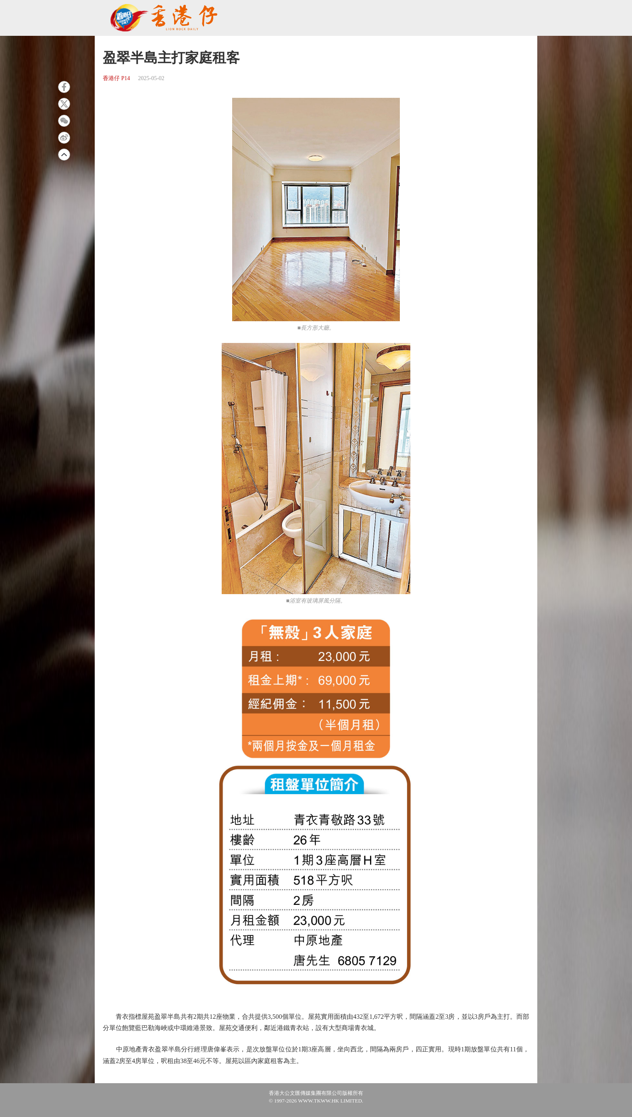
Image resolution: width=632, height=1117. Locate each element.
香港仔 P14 (116, 78)
